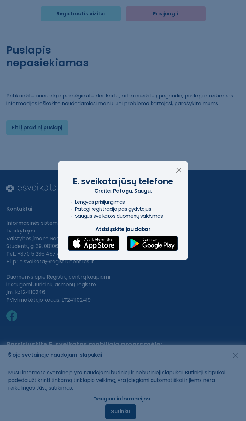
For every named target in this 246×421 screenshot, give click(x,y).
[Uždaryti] (179, 170)
